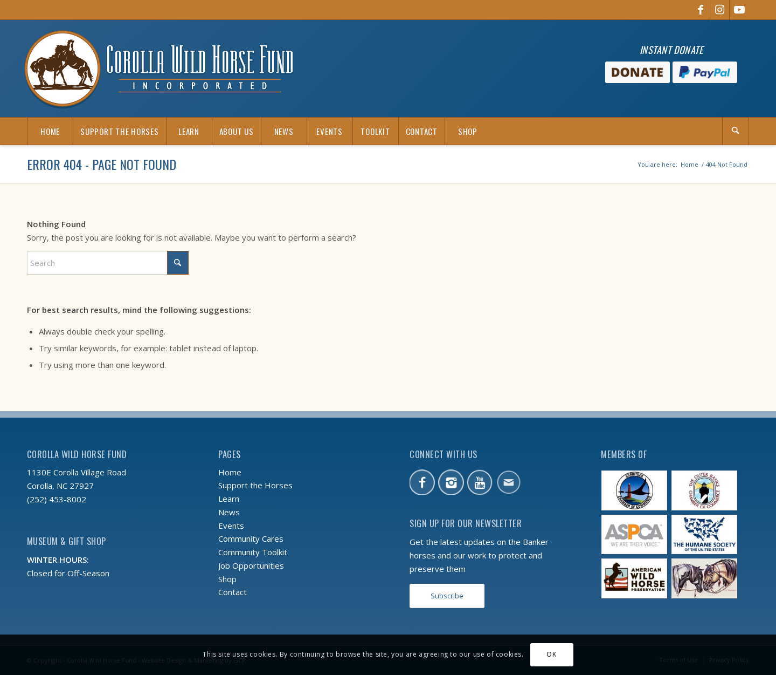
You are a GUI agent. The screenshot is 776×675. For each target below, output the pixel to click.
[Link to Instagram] (719, 9)
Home (229, 472)
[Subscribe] (447, 596)
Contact (232, 592)
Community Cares (250, 538)
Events (231, 525)
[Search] (735, 131)
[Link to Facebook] (700, 9)
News (229, 512)
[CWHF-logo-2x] (159, 68)
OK (551, 654)
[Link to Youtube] (739, 9)
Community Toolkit (252, 552)
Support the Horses (255, 485)
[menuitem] (50, 131)
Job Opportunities (251, 565)
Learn (228, 498)
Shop (227, 579)
